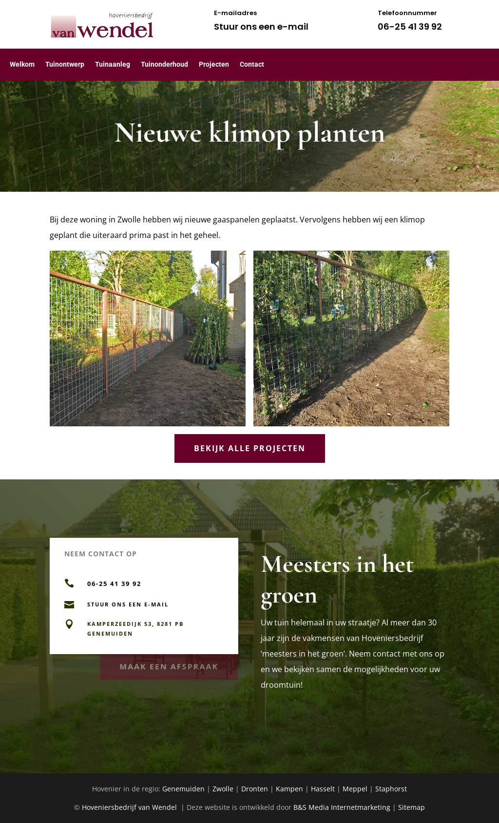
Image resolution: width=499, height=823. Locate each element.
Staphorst (391, 788)
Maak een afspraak (169, 665)
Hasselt (323, 788)
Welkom (22, 64)
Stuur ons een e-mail (261, 26)
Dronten (254, 788)
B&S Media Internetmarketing (341, 807)
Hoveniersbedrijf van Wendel (130, 807)
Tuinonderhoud (164, 64)
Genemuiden (183, 788)
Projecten (214, 64)
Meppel (355, 788)
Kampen (289, 788)
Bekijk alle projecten (250, 448)
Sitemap (411, 807)
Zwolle (222, 788)
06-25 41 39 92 (410, 26)
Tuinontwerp (64, 64)
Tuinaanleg (112, 64)
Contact (252, 64)
